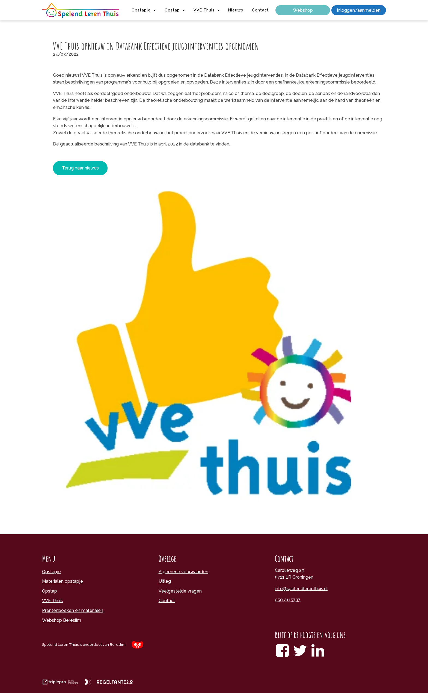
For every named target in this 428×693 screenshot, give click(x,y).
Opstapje (144, 10)
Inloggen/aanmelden (359, 10)
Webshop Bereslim (61, 620)
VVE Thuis (206, 10)
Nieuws (235, 10)
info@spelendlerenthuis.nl (301, 588)
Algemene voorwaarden (183, 571)
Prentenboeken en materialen (72, 610)
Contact (260, 10)
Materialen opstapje (62, 581)
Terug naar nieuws (80, 168)
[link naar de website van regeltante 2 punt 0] (110, 683)
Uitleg (165, 581)
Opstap (175, 10)
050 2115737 (288, 599)
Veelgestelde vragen (180, 591)
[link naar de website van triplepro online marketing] (63, 683)
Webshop (303, 10)
